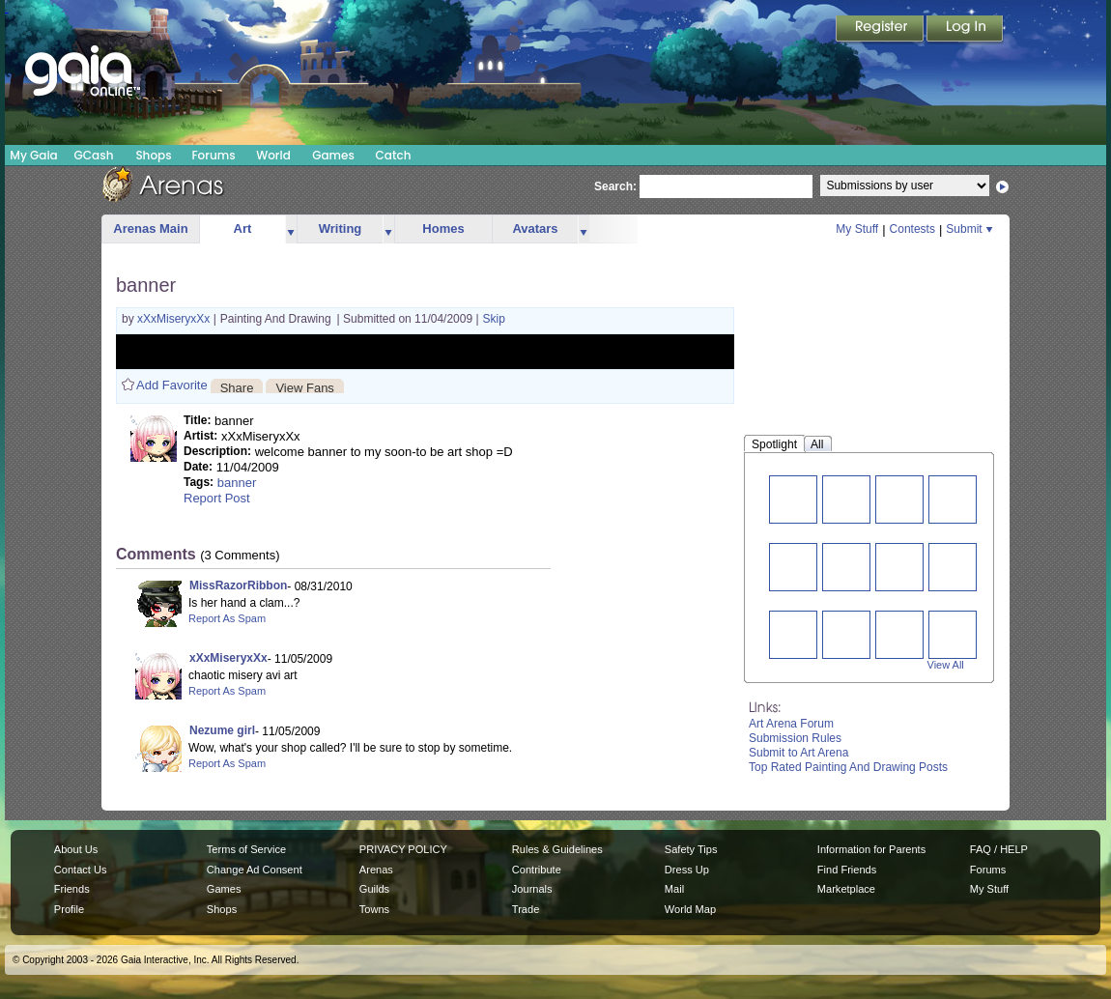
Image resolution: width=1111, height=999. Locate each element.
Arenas (376, 869)
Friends (72, 889)
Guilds (374, 889)
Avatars (534, 228)
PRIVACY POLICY (403, 849)
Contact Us (80, 869)
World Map (690, 909)
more (291, 229)
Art (243, 228)
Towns (374, 909)
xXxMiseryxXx (175, 319)
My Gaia (33, 155)
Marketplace (846, 889)
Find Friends (846, 869)
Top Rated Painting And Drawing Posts (848, 767)
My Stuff (857, 229)
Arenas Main (150, 228)
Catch (394, 155)
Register (881, 29)
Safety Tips (691, 849)
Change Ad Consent (254, 869)
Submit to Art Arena (798, 752)
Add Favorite (172, 385)
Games (333, 155)
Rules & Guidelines (557, 849)
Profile (69, 909)
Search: (615, 186)
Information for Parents (871, 849)
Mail (674, 889)
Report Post (217, 498)
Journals (532, 889)
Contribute (536, 869)
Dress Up (687, 869)
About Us (76, 849)
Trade (525, 909)
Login (965, 29)
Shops (153, 155)
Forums (213, 155)
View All (945, 665)
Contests (912, 229)
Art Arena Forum (791, 723)
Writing (340, 228)
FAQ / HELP (999, 849)
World (273, 155)
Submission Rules (795, 738)
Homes (443, 228)
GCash (94, 155)
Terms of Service (246, 849)
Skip (494, 319)
